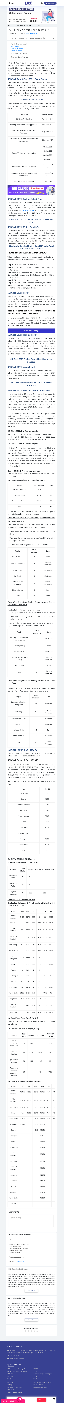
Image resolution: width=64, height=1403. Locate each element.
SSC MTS (36, 1376)
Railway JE (10, 1385)
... (53, 38)
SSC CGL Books (38, 1385)
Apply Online (23, 38)
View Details (31, 1291)
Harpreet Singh (31, 33)
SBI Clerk (10, 1382)
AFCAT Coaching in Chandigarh (17, 1371)
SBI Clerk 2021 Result (19, 54)
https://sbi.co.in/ (21, 1261)
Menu (12, 3)
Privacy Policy (33, 1400)
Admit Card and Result (19, 44)
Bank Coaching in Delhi (14, 1387)
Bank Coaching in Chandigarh (42, 1374)
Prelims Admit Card (17, 48)
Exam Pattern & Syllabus (37, 38)
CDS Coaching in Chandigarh (16, 1369)
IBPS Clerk (10, 1374)
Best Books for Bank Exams (42, 1382)
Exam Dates (15, 46)
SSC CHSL (36, 1371)
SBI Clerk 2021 (37, 25)
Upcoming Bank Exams (14, 1392)
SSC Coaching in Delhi (40, 1387)
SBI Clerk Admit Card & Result (21, 25)
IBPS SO (10, 1376)
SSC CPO (36, 1379)
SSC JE (9, 1379)
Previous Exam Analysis (19, 57)
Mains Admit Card (16, 50)
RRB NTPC (10, 1389)
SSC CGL (36, 1369)
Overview (13, 38)
